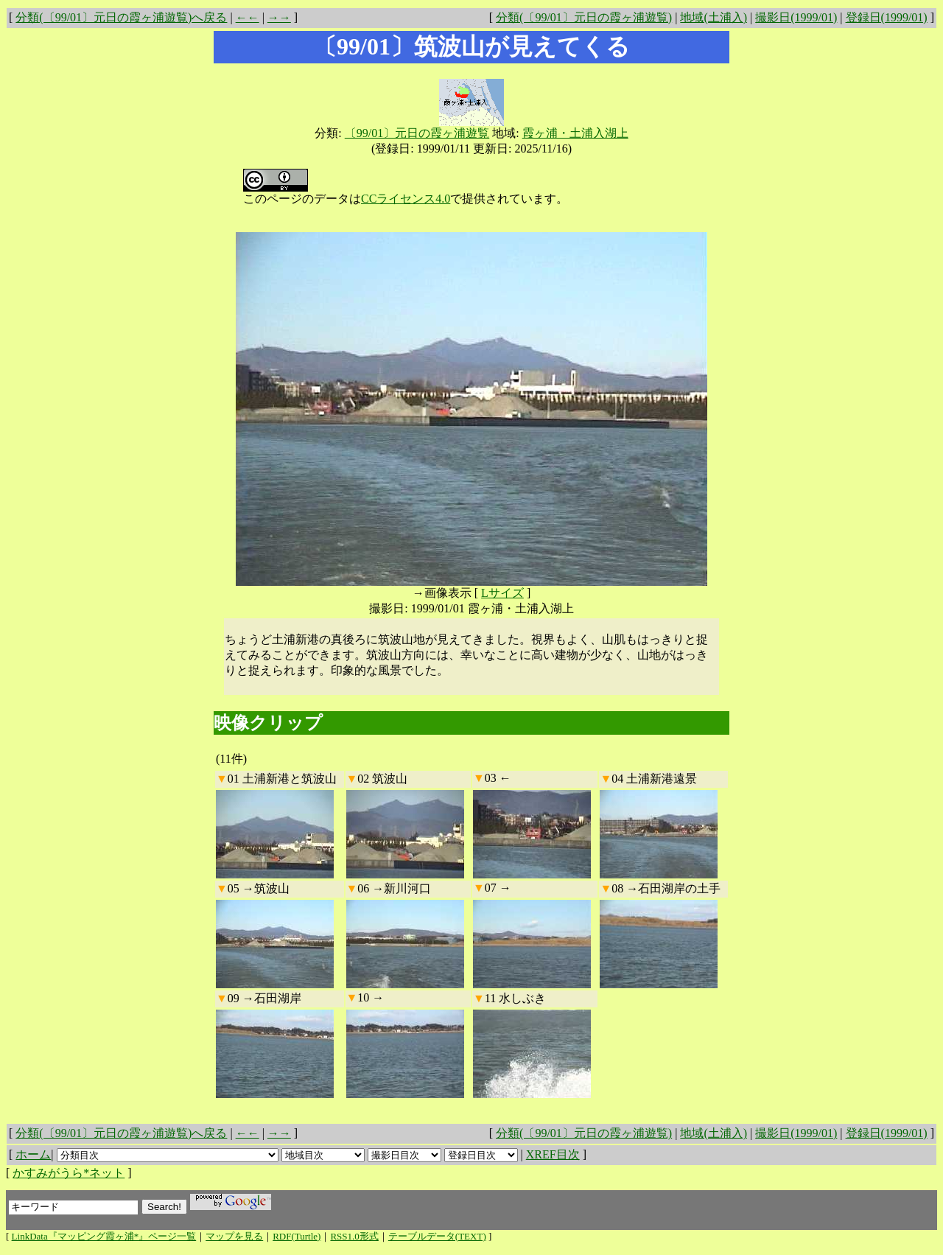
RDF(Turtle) (296, 1236)
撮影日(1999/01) (796, 17)
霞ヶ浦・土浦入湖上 (575, 133)
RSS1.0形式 (354, 1236)
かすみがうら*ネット (69, 1173)
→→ (279, 17)
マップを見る (234, 1236)
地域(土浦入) (713, 17)
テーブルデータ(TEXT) (437, 1236)
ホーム (33, 1154)
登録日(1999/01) (887, 17)
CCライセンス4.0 (405, 198)
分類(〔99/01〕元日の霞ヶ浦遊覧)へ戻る (121, 17)
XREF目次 (553, 1154)
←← (247, 17)
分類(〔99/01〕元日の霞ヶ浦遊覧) (584, 17)
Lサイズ (502, 593)
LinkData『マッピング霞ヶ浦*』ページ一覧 (104, 1236)
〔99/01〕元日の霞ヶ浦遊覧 (417, 133)
